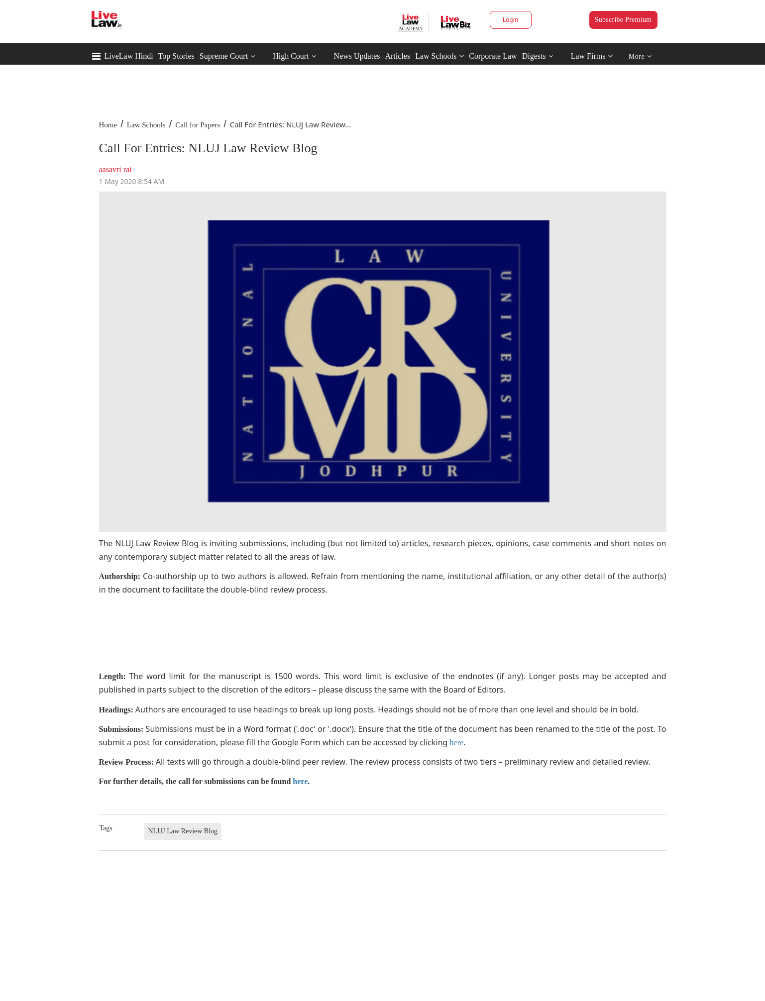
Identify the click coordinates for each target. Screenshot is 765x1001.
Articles (397, 56)
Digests (534, 56)
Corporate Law (493, 56)
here (457, 742)
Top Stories (176, 56)
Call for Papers (197, 125)
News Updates (357, 56)
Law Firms (592, 56)
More (640, 56)
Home (108, 125)
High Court (291, 56)
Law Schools (439, 56)
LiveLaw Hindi (129, 56)
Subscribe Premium (623, 19)
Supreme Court (224, 56)
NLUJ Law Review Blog (183, 831)
